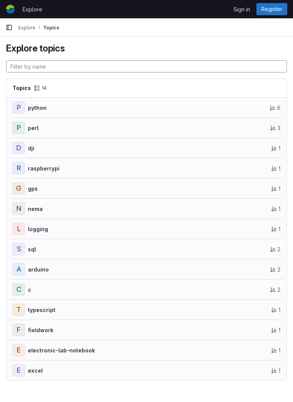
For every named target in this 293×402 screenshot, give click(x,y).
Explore (32, 9)
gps (33, 188)
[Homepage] (10, 9)
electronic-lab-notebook (61, 350)
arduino (38, 269)
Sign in (241, 9)
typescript (41, 310)
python (37, 108)
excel (35, 370)
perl (33, 128)
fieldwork (40, 330)
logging (38, 229)
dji (31, 148)
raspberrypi (44, 168)
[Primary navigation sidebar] (9, 27)
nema (35, 209)
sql (32, 249)
